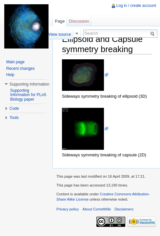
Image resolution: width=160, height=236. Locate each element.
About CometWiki (97, 209)
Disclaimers (123, 209)
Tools (14, 117)
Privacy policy (67, 209)
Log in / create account (136, 5)
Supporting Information (29, 84)
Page (60, 21)
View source (59, 34)
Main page (15, 62)
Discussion (79, 21)
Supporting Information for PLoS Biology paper (28, 95)
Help (10, 74)
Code (14, 108)
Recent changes (20, 68)
